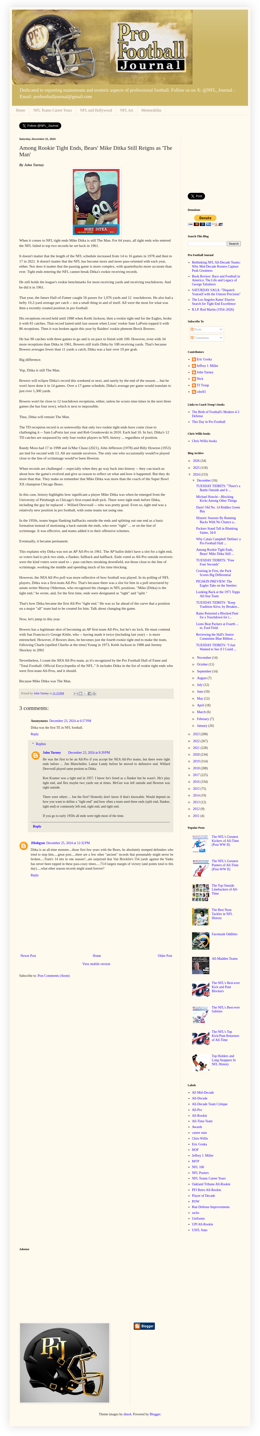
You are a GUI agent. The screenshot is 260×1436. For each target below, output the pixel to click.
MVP (195, 1161)
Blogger (155, 1414)
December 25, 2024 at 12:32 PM (68, 843)
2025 (197, 468)
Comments (200, 338)
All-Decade (200, 1098)
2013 (197, 802)
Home (20, 110)
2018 (197, 768)
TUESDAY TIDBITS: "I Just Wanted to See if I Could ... (216, 647)
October (203, 664)
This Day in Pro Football (208, 422)
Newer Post (28, 956)
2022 (197, 741)
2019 (197, 761)
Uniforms (198, 1218)
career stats (199, 1133)
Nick (200, 379)
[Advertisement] (214, 162)
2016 (197, 782)
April (201, 705)
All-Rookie (199, 1115)
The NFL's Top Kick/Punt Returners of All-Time (225, 1036)
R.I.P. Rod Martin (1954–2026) (213, 309)
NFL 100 (198, 1167)
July (200, 685)
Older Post (165, 956)
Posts (196, 329)
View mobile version (96, 964)
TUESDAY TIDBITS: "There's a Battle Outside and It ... (218, 488)
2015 (197, 788)
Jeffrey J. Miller (207, 366)
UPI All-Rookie (202, 1224)
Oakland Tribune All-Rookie (211, 1184)
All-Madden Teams (225, 958)
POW (196, 1201)
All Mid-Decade (203, 1092)
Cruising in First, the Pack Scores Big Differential (213, 573)
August (202, 678)
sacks (195, 1213)
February (203, 719)
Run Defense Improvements (211, 1207)
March (201, 712)
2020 (197, 754)
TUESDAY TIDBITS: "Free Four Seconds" (215, 562)
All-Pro (197, 1110)
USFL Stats (199, 1230)
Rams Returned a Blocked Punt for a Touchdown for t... (217, 615)
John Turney (52, 752)
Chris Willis (200, 1138)
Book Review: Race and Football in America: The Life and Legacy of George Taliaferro (216, 280)
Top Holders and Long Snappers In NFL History (224, 1060)
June (200, 691)
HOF (195, 1150)
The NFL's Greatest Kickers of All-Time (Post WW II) (225, 841)
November (204, 657)
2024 (197, 474)
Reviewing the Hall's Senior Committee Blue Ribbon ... (216, 636)
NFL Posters (200, 1173)
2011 (196, 816)
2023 (197, 734)
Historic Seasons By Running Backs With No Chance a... (216, 520)
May (200, 698)
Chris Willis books (204, 441)
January (202, 725)
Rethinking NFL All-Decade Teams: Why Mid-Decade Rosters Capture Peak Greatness (216, 266)
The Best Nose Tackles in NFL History (222, 914)
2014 (197, 795)
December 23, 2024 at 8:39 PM (89, 752)
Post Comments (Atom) (54, 976)
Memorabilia (151, 110)
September (204, 671)
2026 (197, 461)
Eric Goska (204, 359)
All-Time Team (202, 1121)
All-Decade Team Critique (210, 1104)
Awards (197, 1127)
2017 (197, 775)
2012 (197, 809)
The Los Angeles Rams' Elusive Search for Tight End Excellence (214, 302)
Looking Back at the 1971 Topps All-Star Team (218, 594)
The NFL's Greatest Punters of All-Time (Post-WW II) (225, 865)
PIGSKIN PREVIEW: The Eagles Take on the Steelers (216, 583)
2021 (197, 748)
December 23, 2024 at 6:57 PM (70, 721)
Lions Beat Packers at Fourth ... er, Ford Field (217, 626)
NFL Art (126, 110)
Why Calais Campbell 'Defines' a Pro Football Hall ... (218, 541)
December (204, 480)
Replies (41, 744)
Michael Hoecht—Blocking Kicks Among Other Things (216, 499)
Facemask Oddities (224, 934)
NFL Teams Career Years (52, 110)
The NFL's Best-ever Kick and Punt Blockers (226, 987)
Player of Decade (203, 1196)
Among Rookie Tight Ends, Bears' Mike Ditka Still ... (215, 552)
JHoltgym (38, 843)
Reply (35, 734)
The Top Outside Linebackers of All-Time (225, 890)
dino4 (127, 1414)
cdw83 (201, 392)
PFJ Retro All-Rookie (206, 1190)
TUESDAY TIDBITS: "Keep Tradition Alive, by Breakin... (217, 604)
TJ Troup (203, 385)
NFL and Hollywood (96, 110)
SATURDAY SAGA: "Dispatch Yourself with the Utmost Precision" (216, 292)
